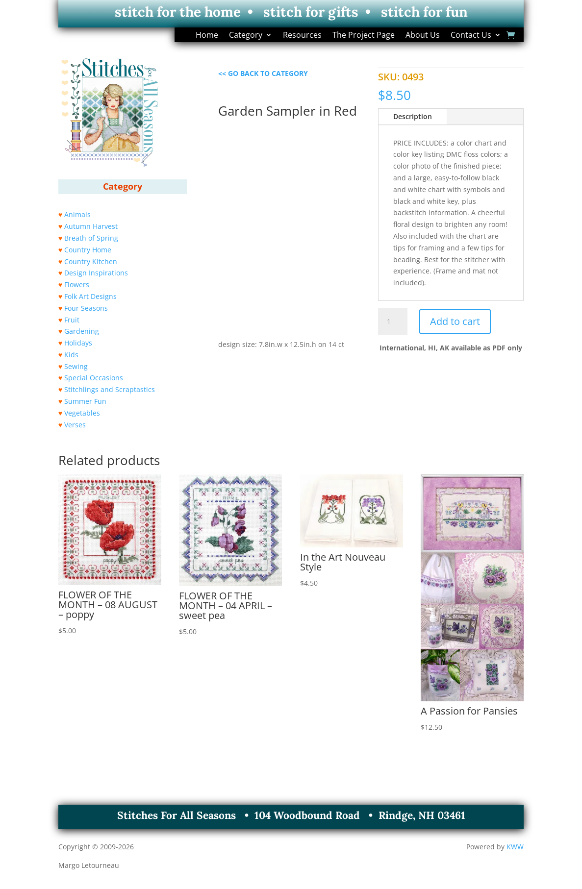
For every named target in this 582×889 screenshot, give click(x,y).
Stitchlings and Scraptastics (109, 389)
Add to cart (455, 321)
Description (412, 116)
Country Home (87, 249)
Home (207, 35)
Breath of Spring (91, 238)
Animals (77, 214)
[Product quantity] (392, 321)
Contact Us (471, 35)
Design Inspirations (96, 272)
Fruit (71, 319)
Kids (71, 354)
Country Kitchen (90, 261)
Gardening (81, 331)
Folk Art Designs (90, 296)
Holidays (78, 342)
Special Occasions (93, 377)
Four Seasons (86, 308)
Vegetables (82, 413)
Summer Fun (85, 401)
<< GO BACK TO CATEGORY (263, 73)
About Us (422, 35)
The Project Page (363, 35)
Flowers (76, 284)
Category (245, 35)
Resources (302, 35)
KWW (515, 846)
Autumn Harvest (91, 226)
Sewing (76, 366)
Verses (75, 424)
